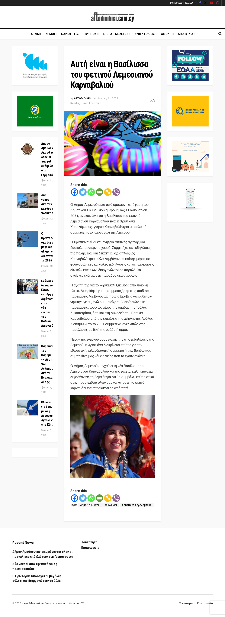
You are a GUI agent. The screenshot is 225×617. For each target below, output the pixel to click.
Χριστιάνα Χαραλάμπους (136, 505)
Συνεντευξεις (145, 34)
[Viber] (116, 192)
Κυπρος (90, 34)
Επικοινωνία (90, 547)
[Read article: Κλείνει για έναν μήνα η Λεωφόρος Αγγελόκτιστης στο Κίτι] (27, 407)
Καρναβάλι (111, 505)
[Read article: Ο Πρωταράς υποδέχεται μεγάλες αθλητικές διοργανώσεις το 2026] (27, 239)
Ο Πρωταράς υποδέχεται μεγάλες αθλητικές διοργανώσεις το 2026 (51, 247)
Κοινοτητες (70, 34)
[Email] (99, 192)
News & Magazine (32, 603)
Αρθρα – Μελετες (115, 34)
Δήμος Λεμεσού (90, 505)
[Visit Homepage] (112, 17)
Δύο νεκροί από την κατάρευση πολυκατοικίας (51, 204)
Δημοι (50, 34)
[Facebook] (74, 192)
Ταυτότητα (89, 542)
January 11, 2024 (107, 98)
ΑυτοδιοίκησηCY (73, 603)
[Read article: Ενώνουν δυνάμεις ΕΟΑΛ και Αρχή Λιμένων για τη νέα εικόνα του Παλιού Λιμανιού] (27, 286)
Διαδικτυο (185, 34)
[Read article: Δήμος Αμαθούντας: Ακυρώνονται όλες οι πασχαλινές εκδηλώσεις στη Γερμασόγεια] (27, 149)
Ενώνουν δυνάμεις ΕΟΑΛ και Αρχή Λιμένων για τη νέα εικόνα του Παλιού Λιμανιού (47, 303)
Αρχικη (36, 34)
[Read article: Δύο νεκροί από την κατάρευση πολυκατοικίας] (27, 200)
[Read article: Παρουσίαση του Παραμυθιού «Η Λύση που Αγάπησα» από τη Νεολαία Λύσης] (27, 351)
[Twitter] (83, 192)
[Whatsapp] (91, 192)
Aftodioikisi (82, 98)
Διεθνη (166, 34)
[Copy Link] (108, 192)
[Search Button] (220, 34)
